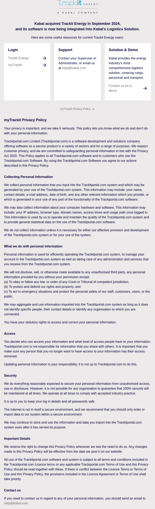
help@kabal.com (74, 68)
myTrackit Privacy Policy (77, 108)
